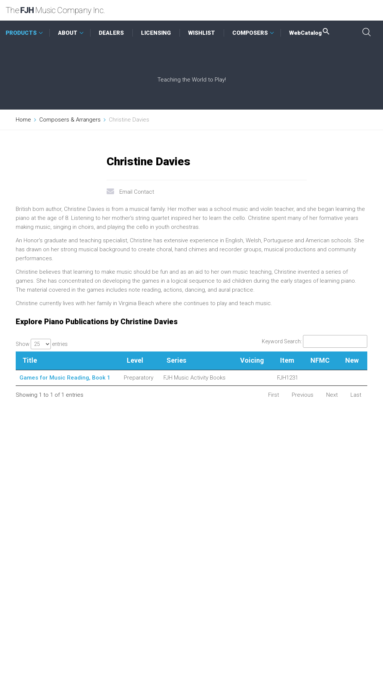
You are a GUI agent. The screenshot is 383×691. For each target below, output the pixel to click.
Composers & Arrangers (70, 119)
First (273, 394)
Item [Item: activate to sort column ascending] (287, 360)
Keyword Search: (314, 341)
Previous (302, 394)
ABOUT (67, 33)
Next (332, 394)
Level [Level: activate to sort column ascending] (135, 360)
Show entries (42, 344)
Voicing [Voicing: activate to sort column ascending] (252, 360)
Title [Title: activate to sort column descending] (29, 360)
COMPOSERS (250, 33)
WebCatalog (310, 33)
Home (23, 119)
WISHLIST (201, 33)
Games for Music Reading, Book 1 (64, 377)
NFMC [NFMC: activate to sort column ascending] (320, 360)
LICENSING (156, 33)
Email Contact (136, 191)
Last (355, 394)
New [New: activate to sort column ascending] (352, 360)
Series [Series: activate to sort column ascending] (176, 360)
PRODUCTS (21, 33)
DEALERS (111, 33)
